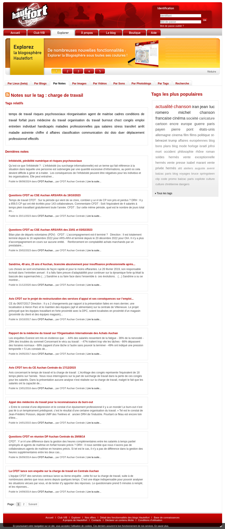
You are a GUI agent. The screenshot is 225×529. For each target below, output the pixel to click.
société (192, 118)
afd (180, 168)
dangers (184, 184)
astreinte (28, 132)
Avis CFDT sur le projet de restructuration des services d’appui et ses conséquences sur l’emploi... (71, 298)
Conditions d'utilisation (150, 520)
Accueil (49, 517)
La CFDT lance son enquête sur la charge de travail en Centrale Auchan (54, 471)
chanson (182, 106)
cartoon (161, 124)
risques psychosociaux (49, 114)
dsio (113, 132)
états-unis (207, 129)
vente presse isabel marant (186, 162)
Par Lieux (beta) (18, 83)
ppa (97, 126)
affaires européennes (193, 140)
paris (211, 124)
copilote (200, 179)
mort (159, 151)
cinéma (179, 118)
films (193, 135)
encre (174, 124)
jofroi (211, 146)
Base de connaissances (166, 517)
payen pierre (168, 129)
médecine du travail (51, 120)
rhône (200, 151)
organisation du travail (84, 120)
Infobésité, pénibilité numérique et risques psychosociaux (45, 160)
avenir (211, 168)
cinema (177, 135)
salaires (107, 126)
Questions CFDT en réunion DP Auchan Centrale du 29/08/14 (47, 436)
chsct (118, 120)
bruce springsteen (203, 173)
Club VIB (62, 517)
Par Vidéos (100, 83)
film (186, 135)
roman (210, 151)
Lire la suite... (94, 181)
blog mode (179, 146)
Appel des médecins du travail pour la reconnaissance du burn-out (51, 402)
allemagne (163, 135)
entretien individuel (22, 126)
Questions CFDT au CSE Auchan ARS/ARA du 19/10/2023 (45, 195)
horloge (193, 146)
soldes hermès (167, 157)
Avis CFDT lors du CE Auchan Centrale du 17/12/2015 (42, 367)
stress (118, 126)
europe (186, 124)
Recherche (182, 83)
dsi (107, 132)
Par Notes (59, 83)
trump (172, 140)
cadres (119, 114)
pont (190, 129)
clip (158, 179)
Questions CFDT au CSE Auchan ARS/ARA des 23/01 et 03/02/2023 (50, 229)
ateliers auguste (194, 168)
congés (128, 120)
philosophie (185, 151)
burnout (107, 120)
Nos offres (90, 517)
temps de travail (20, 114)
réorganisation (77, 114)
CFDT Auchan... (46, 181)
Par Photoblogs (141, 83)
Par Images (79, 83)
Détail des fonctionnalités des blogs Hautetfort (125, 517)
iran (195, 106)
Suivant (32, 504)
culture (210, 179)
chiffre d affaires (48, 132)
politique (204, 135)
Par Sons (119, 83)
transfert (130, 126)
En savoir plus (161, 526)
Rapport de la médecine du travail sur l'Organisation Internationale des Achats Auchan (63, 333)
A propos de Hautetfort (75, 520)
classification (70, 132)
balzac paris (163, 173)
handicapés (46, 126)
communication (92, 132)
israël (203, 146)
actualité (164, 106)
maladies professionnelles (74, 126)
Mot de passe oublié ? (172, 26)
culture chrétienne (167, 184)
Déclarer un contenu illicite (119, 520)
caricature (207, 118)
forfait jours (27, 120)
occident (169, 151)
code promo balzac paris (177, 179)
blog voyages (181, 173)
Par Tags (163, 83)
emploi (139, 120)
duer (121, 132)
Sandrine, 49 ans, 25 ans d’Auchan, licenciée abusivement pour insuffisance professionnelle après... (72, 264)
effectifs (33, 139)
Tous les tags (164, 193)
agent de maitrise (100, 114)
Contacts (96, 520)
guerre (199, 124)
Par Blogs (40, 83)
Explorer (76, 517)
